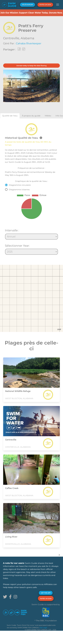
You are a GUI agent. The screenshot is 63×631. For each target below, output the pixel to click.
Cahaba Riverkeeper (28, 43)
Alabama (27, 38)
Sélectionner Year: (17, 245)
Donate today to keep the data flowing (31, 65)
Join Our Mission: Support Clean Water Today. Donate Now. (31, 12)
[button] (57, 4)
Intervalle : (12, 230)
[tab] (10, 115)
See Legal (43, 627)
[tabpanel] (31, 187)
